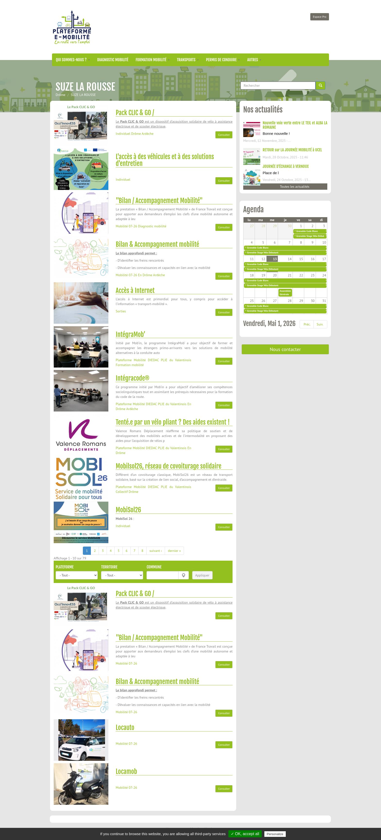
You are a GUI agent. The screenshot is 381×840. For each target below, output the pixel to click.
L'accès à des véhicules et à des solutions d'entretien (165, 160)
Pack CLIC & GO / (135, 113)
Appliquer (202, 575)
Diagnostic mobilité (112, 59)
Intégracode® (132, 378)
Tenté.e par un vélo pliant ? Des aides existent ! (173, 422)
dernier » (174, 551)
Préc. (307, 324)
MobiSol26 (128, 510)
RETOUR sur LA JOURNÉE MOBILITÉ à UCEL (292, 149)
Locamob (126, 771)
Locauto (125, 727)
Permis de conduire (223, 59)
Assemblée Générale (285, 292)
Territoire (109, 567)
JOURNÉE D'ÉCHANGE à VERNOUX (286, 166)
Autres (254, 59)
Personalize (275, 834)
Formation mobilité (153, 59)
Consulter (224, 135)
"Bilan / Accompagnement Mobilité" (159, 201)
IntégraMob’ (130, 334)
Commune (154, 567)
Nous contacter (285, 349)
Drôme (60, 95)
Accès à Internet (135, 290)
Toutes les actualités (294, 186)
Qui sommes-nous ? (73, 59)
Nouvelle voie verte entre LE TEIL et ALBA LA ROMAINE (295, 125)
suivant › (155, 551)
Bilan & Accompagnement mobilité (157, 244)
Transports (188, 59)
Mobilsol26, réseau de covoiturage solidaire (168, 466)
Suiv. (320, 324)
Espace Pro (319, 16)
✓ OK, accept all (245, 834)
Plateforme (65, 567)
